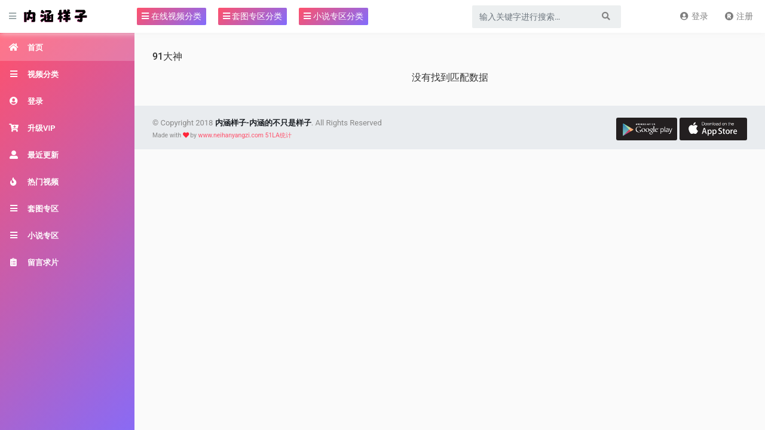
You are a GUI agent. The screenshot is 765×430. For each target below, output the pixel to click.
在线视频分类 (171, 16)
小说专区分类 (333, 16)
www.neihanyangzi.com (231, 135)
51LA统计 (278, 135)
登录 (693, 16)
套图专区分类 (252, 16)
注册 (738, 16)
